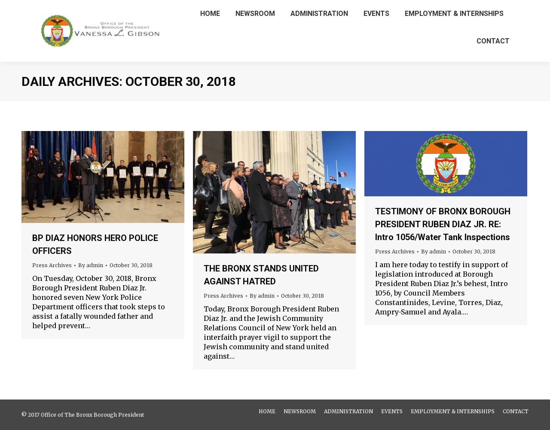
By (90, 265)
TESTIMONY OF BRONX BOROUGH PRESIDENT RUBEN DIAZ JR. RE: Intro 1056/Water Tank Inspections (442, 224)
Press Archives (52, 265)
